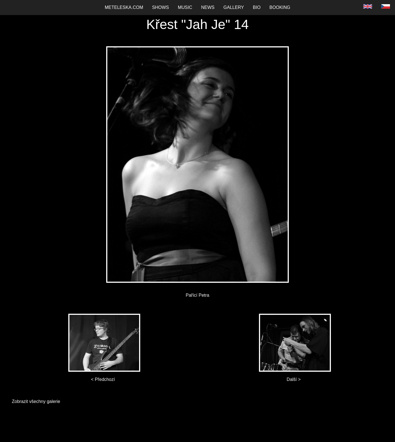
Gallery (234, 7)
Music (185, 7)
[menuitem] (124, 7)
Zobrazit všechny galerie (36, 401)
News (208, 7)
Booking (280, 7)
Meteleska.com (124, 7)
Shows (160, 7)
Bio (257, 7)
